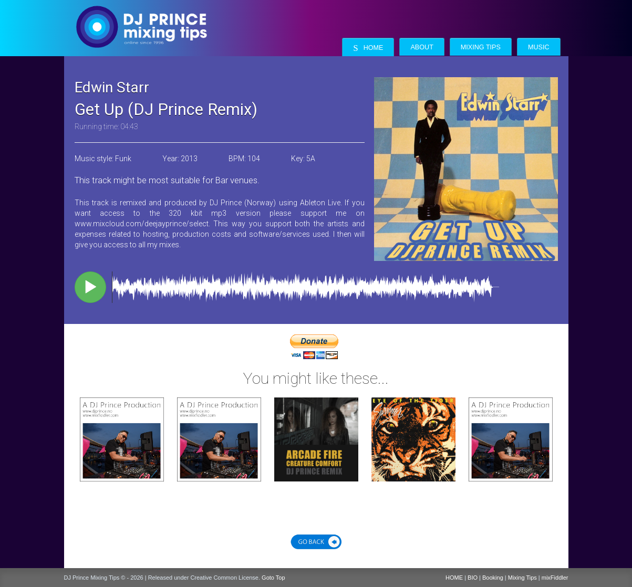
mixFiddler (555, 577)
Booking (492, 577)
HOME (454, 577)
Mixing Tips (481, 47)
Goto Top (273, 577)
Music (539, 47)
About (421, 47)
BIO (473, 577)
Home (368, 48)
